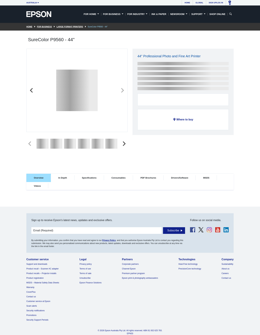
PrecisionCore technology (189, 269)
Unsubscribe (85, 278)
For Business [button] (112, 14)
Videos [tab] (37, 186)
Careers (225, 273)
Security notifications (35, 310)
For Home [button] (90, 14)
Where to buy (184, 119)
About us (225, 269)
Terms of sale (85, 273)
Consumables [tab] (118, 178)
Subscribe (173, 230)
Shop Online (217, 14)
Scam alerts (31, 306)
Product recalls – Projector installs (41, 273)
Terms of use (85, 269)
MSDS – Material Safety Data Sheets (42, 283)
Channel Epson (129, 269)
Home (187, 3)
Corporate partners (130, 264)
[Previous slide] (31, 90)
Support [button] (197, 14)
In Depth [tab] (62, 178)
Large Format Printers (70, 27)
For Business (44, 27)
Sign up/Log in (216, 3)
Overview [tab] (38, 178)
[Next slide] (122, 90)
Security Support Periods (37, 320)
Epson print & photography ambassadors (140, 278)
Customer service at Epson (38, 301)
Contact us (31, 296)
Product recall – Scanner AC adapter (42, 269)
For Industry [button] (136, 14)
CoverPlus (30, 292)
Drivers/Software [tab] (179, 178)
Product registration (35, 278)
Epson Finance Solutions (91, 283)
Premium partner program (133, 273)
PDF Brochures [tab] (148, 178)
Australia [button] (31, 3)
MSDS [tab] (206, 178)
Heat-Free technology (187, 264)
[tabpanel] (130, 200)
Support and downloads (36, 264)
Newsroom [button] (177, 14)
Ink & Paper (158, 14)
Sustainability (227, 264)
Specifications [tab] (89, 178)
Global (199, 3)
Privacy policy (86, 264)
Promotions (31, 315)
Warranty (30, 287)
